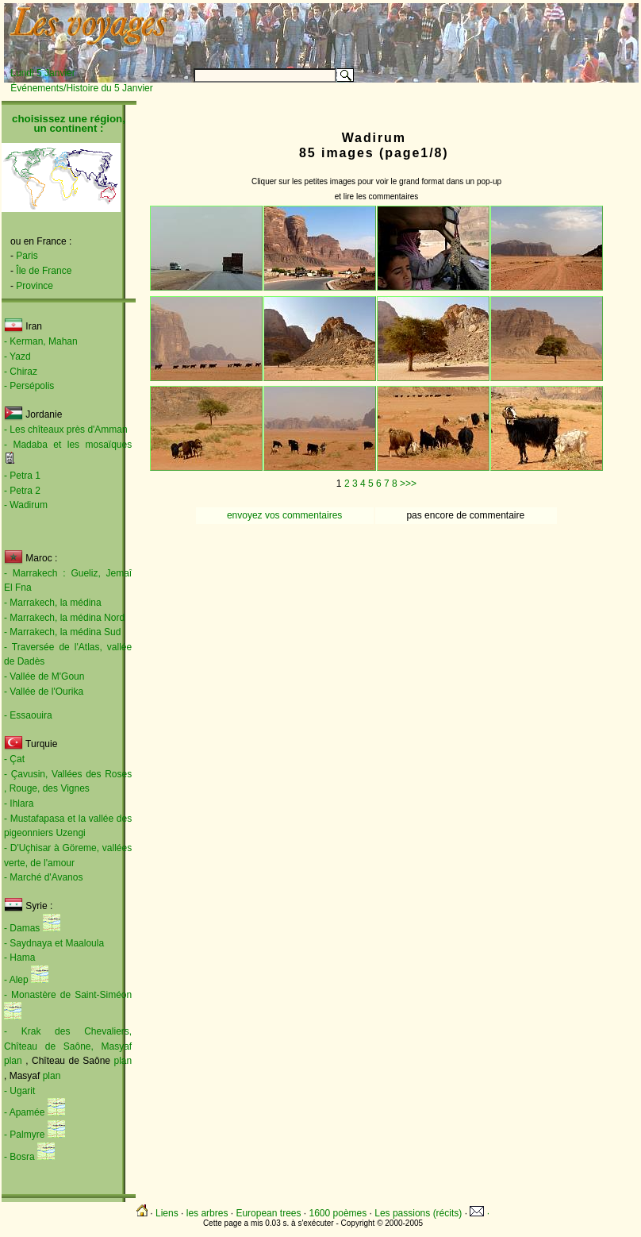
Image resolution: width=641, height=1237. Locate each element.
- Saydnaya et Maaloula (54, 943)
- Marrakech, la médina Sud (62, 632)
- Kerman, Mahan (41, 341)
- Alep (16, 979)
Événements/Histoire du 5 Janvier (81, 88)
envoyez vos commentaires (284, 515)
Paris (26, 255)
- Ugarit (19, 1090)
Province (34, 285)
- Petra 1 (22, 475)
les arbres (207, 1213)
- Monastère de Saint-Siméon (68, 994)
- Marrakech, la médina (53, 602)
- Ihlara (18, 803)
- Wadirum (26, 505)
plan (14, 1060)
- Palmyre (24, 1134)
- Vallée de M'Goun (44, 676)
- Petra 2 (22, 490)
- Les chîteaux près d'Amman (66, 429)
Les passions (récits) (418, 1213)
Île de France (43, 270)
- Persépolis (29, 385)
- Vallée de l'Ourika (43, 691)
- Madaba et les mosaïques (68, 444)
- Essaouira (28, 715)
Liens (166, 1213)
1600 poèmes (338, 1213)
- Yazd (17, 356)
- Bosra (19, 1156)
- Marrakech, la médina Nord (64, 617)
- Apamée (24, 1112)
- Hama (19, 957)
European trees (268, 1213)
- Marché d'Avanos (43, 877)
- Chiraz (20, 371)
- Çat (14, 759)
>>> (408, 483)
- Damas (22, 928)
